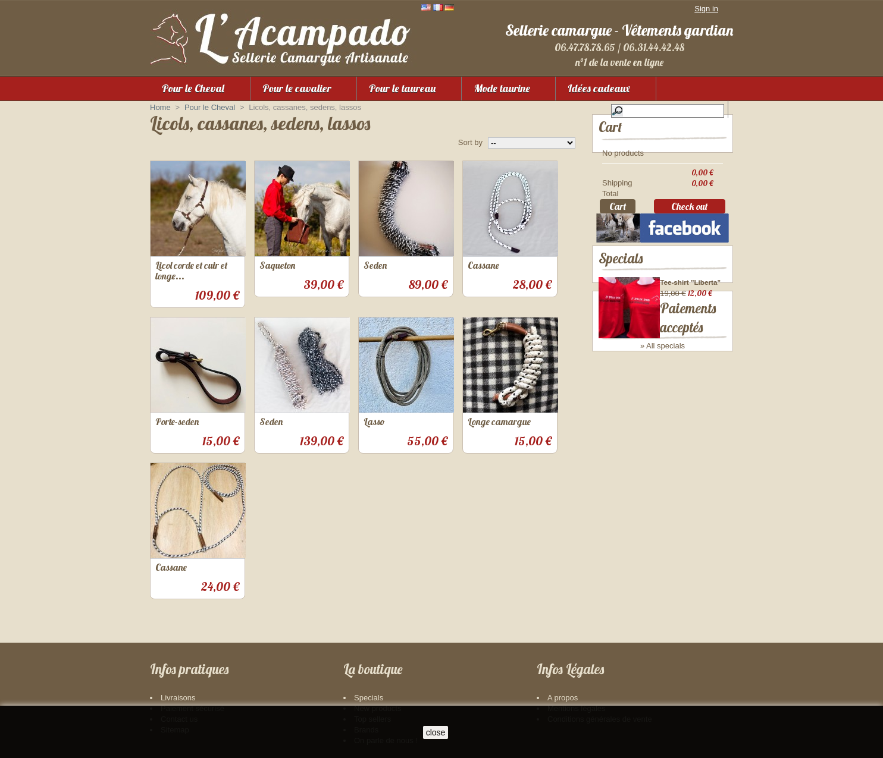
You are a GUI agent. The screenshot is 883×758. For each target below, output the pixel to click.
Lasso (374, 421)
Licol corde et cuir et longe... (191, 270)
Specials (621, 276)
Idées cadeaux (599, 88)
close (436, 732)
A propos (562, 697)
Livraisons (178, 697)
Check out (689, 210)
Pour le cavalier (296, 88)
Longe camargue (499, 421)
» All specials (662, 364)
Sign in (706, 8)
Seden (375, 265)
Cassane (483, 265)
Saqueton (277, 265)
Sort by (470, 142)
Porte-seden (177, 421)
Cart (610, 127)
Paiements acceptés (649, 398)
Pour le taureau (402, 88)
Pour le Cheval (193, 88)
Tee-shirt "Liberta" (690, 300)
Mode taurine (502, 88)
